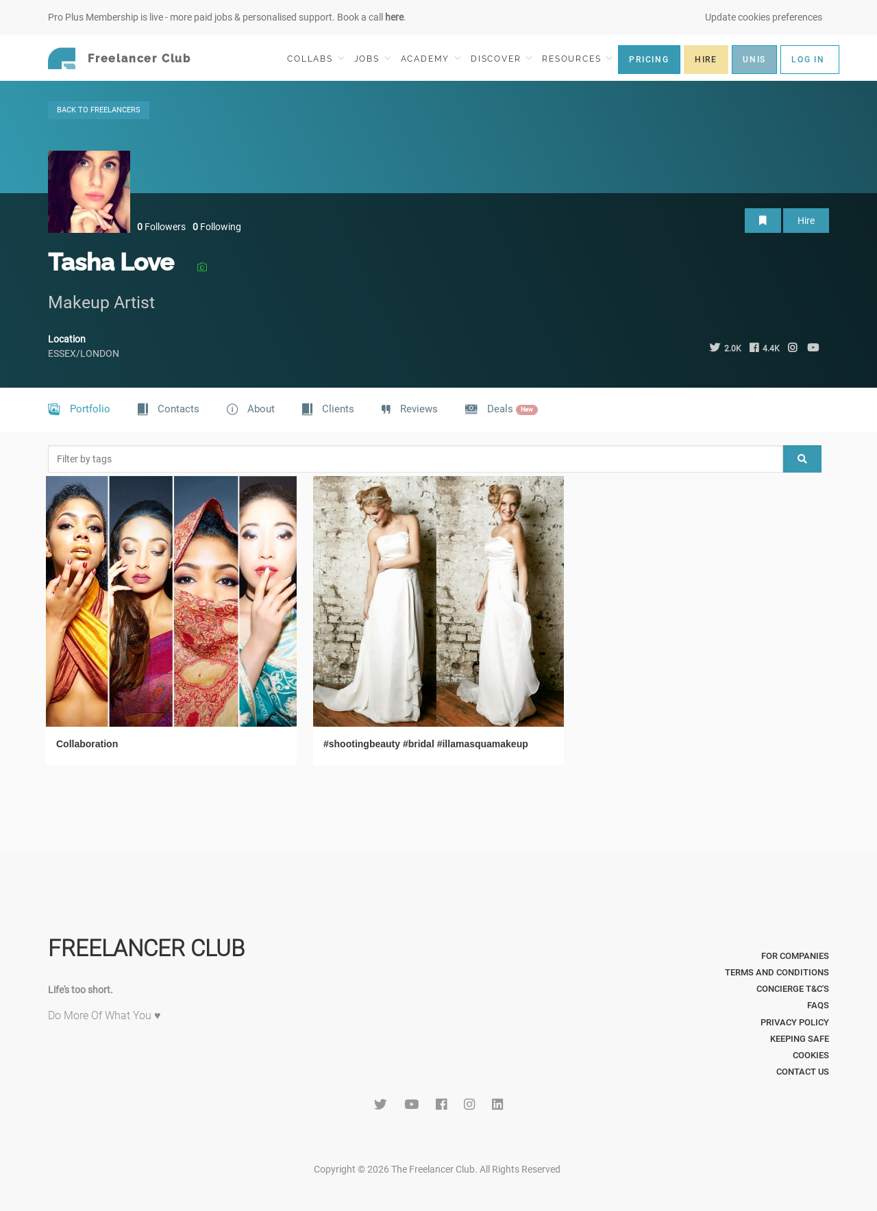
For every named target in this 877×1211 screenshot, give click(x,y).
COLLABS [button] (315, 58)
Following (217, 226)
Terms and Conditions (777, 972)
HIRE (706, 59)
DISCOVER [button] (501, 58)
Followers (161, 226)
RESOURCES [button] (577, 58)
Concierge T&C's (792, 989)
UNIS (754, 59)
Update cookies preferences (763, 17)
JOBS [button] (372, 58)
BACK (98, 109)
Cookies (811, 1055)
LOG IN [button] (808, 59)
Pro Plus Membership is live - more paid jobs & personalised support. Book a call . (227, 17)
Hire (806, 220)
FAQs (818, 1005)
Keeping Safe (799, 1039)
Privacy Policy (795, 1022)
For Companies (795, 956)
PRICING (649, 59)
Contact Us (802, 1071)
